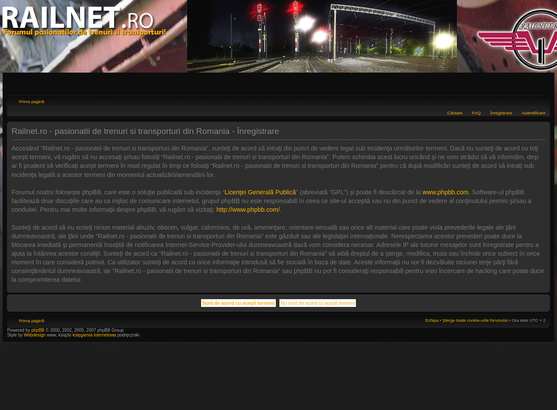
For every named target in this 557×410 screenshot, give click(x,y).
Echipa (431, 320)
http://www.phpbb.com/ (248, 209)
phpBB (37, 330)
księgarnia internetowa (94, 335)
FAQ (476, 112)
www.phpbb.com (446, 192)
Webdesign (35, 335)
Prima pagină (31, 101)
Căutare (455, 112)
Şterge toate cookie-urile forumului (475, 320)
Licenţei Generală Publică (260, 192)
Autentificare (534, 112)
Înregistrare (501, 112)
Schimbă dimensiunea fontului (539, 100)
